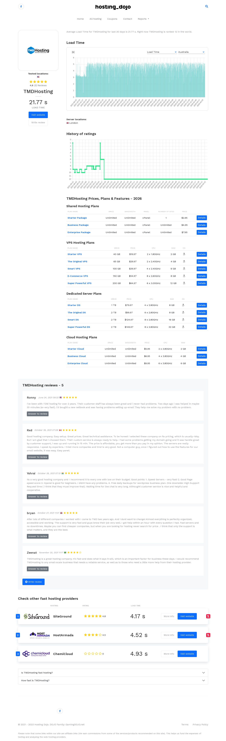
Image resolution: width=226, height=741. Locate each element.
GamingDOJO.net (75, 724)
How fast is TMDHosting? (35, 680)
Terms (184, 724)
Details (202, 217)
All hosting (95, 18)
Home (80, 18)
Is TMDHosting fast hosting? (37, 672)
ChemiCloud (63, 654)
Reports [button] (142, 18)
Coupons (112, 18)
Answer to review (37, 413)
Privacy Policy (200, 724)
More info (169, 616)
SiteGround (62, 616)
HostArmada (63, 635)
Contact (127, 18)
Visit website (38, 115)
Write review (38, 122)
